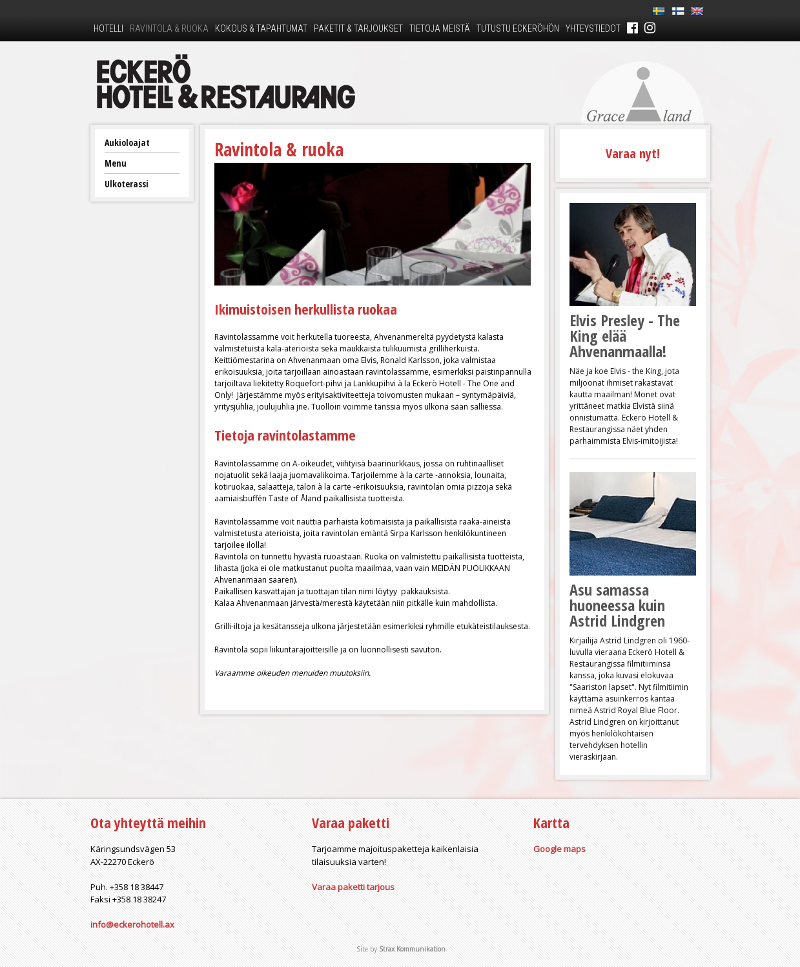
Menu (116, 163)
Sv (658, 11)
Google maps (559, 849)
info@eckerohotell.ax (132, 924)
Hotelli (108, 28)
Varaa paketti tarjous (353, 887)
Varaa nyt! (633, 153)
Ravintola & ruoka (169, 28)
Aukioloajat (127, 142)
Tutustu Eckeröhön (518, 28)
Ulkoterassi (127, 184)
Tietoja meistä (439, 28)
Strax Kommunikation (412, 948)
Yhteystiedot (593, 28)
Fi (678, 11)
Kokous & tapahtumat (261, 28)
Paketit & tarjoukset (358, 28)
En (697, 11)
